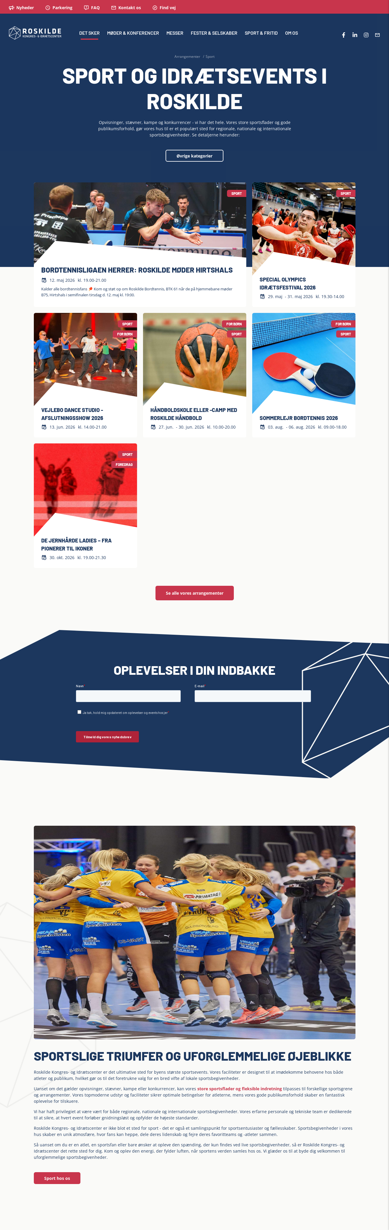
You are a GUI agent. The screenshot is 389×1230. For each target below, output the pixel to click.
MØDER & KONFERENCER (133, 34)
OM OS (291, 34)
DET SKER (89, 34)
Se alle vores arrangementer (194, 593)
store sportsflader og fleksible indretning (239, 1088)
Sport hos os (57, 1178)
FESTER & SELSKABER (214, 34)
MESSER (174, 34)
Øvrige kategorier (194, 156)
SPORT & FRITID (261, 34)
